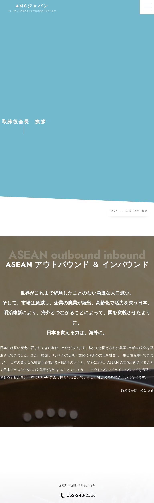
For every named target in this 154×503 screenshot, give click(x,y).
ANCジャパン (32, 6)
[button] (147, 7)
